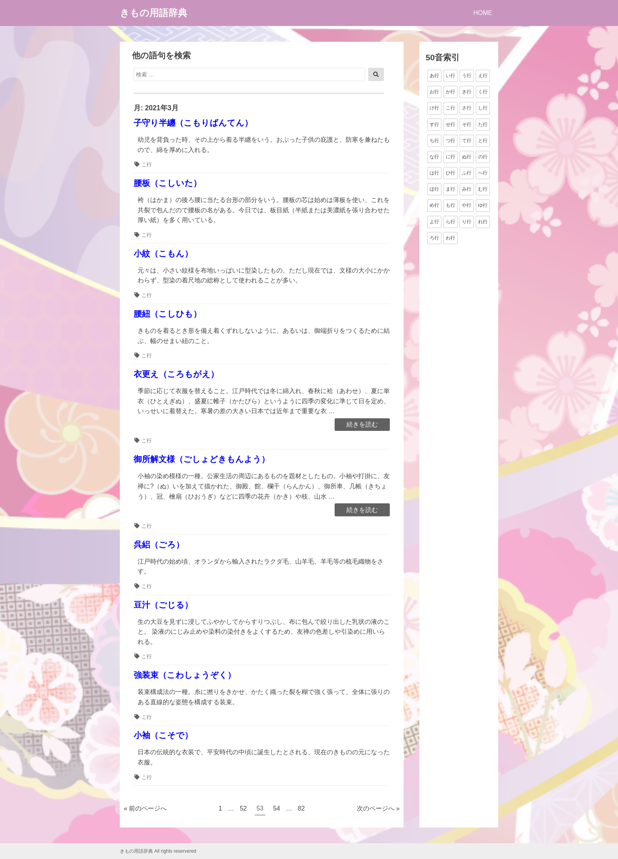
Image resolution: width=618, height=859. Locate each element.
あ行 (434, 75)
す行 (434, 124)
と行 (483, 140)
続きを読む (362, 425)
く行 (483, 92)
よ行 (434, 221)
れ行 (483, 221)
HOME (482, 12)
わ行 (450, 238)
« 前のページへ (145, 808)
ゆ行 (483, 205)
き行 (466, 92)
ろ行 (434, 238)
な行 (434, 157)
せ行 (450, 124)
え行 (483, 75)
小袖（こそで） (163, 735)
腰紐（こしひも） (167, 313)
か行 (450, 92)
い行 (450, 75)
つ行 (450, 140)
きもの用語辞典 (153, 12)
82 (301, 809)
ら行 (450, 221)
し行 (483, 108)
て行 (466, 140)
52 (243, 809)
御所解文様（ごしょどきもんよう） (202, 459)
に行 (450, 157)
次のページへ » (378, 808)
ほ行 (434, 189)
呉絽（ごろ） (159, 544)
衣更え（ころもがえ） (176, 373)
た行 (483, 124)
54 (276, 809)
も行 (450, 205)
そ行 (466, 124)
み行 (466, 189)
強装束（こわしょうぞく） (185, 674)
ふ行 (466, 173)
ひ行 (450, 173)
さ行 (466, 108)
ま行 (450, 189)
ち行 (434, 140)
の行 (483, 157)
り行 (466, 221)
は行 (434, 173)
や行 (466, 205)
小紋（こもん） (163, 253)
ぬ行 (466, 157)
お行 (434, 92)
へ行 (483, 173)
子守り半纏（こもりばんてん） (193, 122)
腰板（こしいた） (167, 182)
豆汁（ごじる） (163, 604)
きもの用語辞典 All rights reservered (158, 851)
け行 (434, 108)
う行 (466, 75)
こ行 (146, 164)
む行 (483, 189)
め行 (434, 205)
